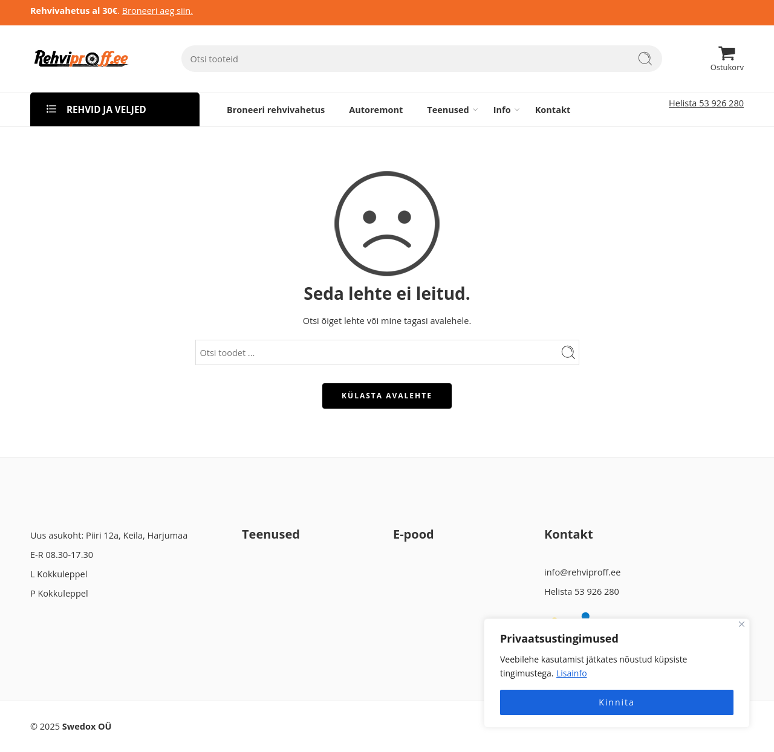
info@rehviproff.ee (582, 572)
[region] (617, 673)
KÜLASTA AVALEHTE (387, 396)
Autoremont (376, 109)
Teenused (448, 109)
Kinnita (617, 702)
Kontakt (552, 109)
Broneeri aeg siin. (157, 10)
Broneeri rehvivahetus (276, 109)
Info (502, 109)
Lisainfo (571, 673)
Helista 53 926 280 (706, 103)
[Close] (741, 624)
